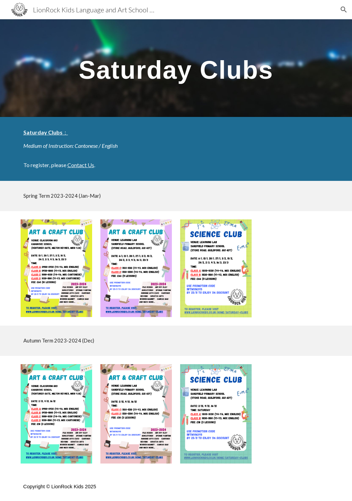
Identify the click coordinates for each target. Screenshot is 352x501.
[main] (176, 68)
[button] (344, 9)
